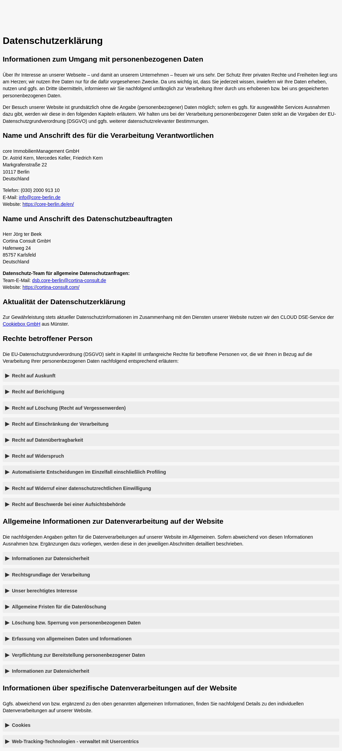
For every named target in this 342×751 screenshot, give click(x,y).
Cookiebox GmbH (21, 324)
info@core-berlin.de (39, 197)
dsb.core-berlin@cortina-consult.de (69, 280)
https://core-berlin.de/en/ (48, 204)
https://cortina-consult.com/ (50, 287)
